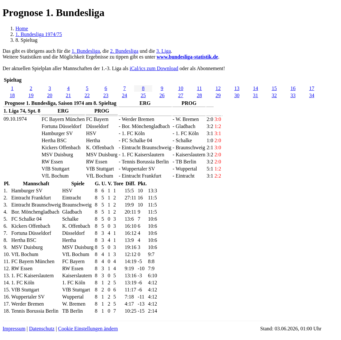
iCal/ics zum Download (154, 68)
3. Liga (163, 51)
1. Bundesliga (86, 51)
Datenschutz (41, 328)
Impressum (14, 328)
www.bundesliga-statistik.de (187, 57)
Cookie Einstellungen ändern (88, 328)
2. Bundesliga (124, 51)
